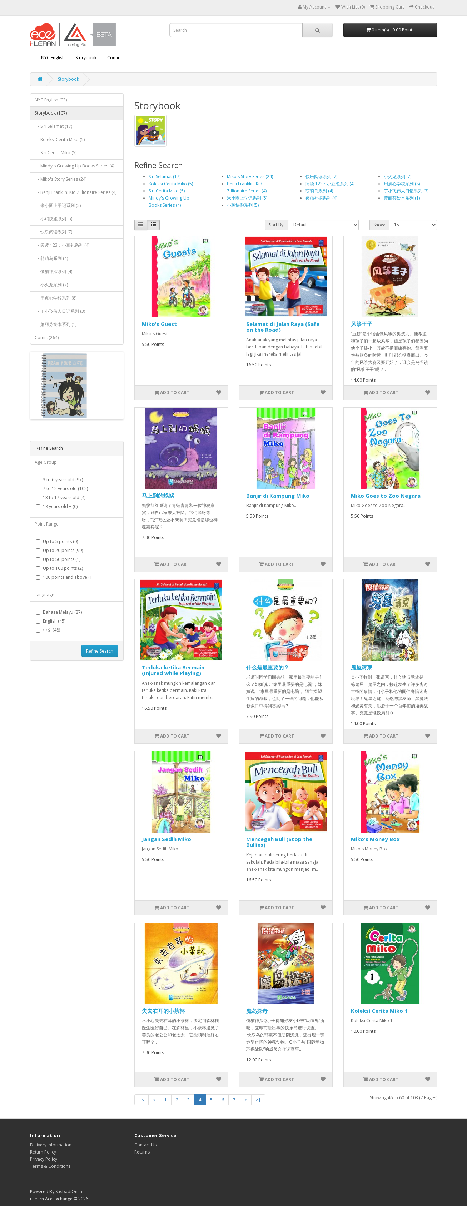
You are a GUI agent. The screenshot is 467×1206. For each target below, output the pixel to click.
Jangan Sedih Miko (166, 839)
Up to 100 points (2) (59, 568)
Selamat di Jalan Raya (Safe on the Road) (282, 326)
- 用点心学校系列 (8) (55, 298)
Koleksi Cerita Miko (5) (171, 184)
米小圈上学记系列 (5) (247, 198)
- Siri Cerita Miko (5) (55, 153)
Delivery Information (50, 1145)
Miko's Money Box (375, 839)
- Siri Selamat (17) (53, 126)
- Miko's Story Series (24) (60, 179)
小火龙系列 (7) (397, 177)
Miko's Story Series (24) (250, 177)
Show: (379, 225)
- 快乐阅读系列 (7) (53, 232)
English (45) (50, 621)
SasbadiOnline (70, 1192)
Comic (113, 58)
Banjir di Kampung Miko (277, 495)
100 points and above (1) (64, 577)
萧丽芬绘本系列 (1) (402, 198)
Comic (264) (47, 338)
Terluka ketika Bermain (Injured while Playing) (173, 670)
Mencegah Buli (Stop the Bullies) (279, 842)
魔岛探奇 (257, 1010)
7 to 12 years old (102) (62, 489)
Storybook (85, 58)
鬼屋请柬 (361, 667)
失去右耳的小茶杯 (163, 1010)
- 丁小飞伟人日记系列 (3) (60, 311)
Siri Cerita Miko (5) (167, 191)
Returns (142, 1152)
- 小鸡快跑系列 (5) (53, 219)
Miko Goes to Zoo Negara (386, 495)
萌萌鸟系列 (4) (319, 191)
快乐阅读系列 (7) (321, 177)
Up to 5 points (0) (57, 541)
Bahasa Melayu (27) (59, 612)
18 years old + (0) (57, 506)
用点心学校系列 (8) (402, 184)
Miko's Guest (159, 323)
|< (141, 1100)
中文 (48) (48, 630)
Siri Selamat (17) (164, 177)
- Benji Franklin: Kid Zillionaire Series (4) (75, 192)
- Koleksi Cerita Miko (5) (60, 139)
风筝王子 (361, 323)
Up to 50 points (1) (58, 559)
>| (258, 1100)
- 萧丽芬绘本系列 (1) (55, 324)
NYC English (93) (51, 100)
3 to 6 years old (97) (59, 480)
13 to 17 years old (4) (60, 497)
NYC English (53, 58)
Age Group (46, 462)
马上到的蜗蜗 (158, 495)
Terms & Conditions (50, 1166)
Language (44, 595)
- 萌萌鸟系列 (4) (51, 258)
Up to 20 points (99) (59, 550)
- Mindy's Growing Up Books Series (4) (74, 166)
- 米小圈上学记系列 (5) (58, 205)
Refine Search (99, 651)
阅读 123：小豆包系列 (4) (329, 184)
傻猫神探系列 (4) (321, 198)
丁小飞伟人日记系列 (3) (406, 191)
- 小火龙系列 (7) (51, 285)
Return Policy (43, 1152)
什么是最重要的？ (267, 667)
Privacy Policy (43, 1159)
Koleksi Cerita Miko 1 (379, 1010)
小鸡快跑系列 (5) (243, 205)
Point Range (47, 524)
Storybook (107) (51, 113)
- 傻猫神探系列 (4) (53, 271)
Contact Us (145, 1145)
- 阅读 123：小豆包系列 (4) (62, 245)
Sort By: (276, 225)
